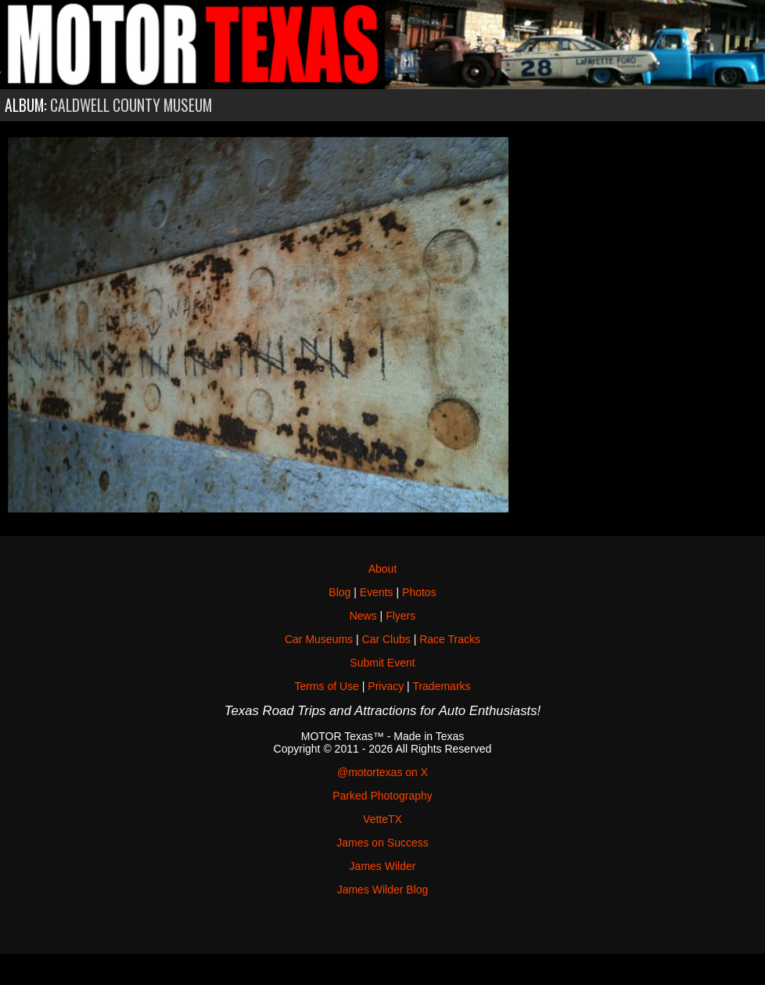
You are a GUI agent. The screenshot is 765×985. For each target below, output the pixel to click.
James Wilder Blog (383, 889)
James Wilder (383, 866)
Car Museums (319, 639)
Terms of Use (326, 686)
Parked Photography (382, 795)
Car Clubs (386, 639)
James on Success (382, 842)
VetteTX (382, 819)
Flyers (400, 615)
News (363, 615)
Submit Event (382, 662)
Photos (419, 592)
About (382, 569)
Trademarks (441, 686)
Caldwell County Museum (131, 105)
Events (376, 592)
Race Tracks (449, 639)
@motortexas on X (382, 772)
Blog (339, 592)
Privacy (386, 686)
